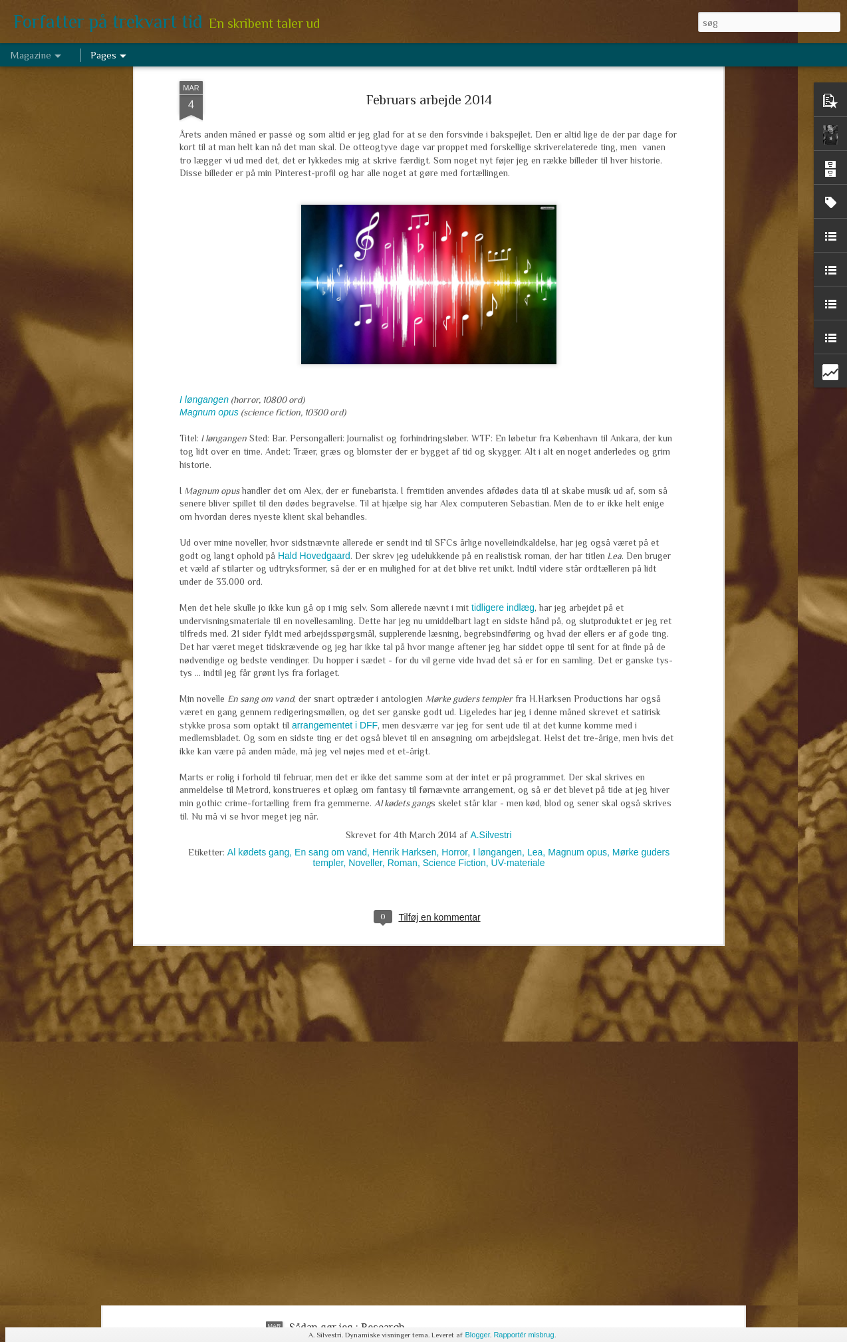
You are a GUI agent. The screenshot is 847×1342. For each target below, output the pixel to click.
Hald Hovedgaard (312, 419)
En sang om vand (331, 716)
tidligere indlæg (503, 472)
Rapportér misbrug (523, 1335)
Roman (403, 727)
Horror (454, 716)
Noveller (365, 727)
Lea (535, 716)
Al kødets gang (258, 716)
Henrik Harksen (404, 716)
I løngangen (204, 263)
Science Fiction (454, 727)
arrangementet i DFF (335, 589)
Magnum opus (209, 276)
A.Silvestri (490, 699)
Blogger (477, 1335)
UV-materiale (518, 727)
